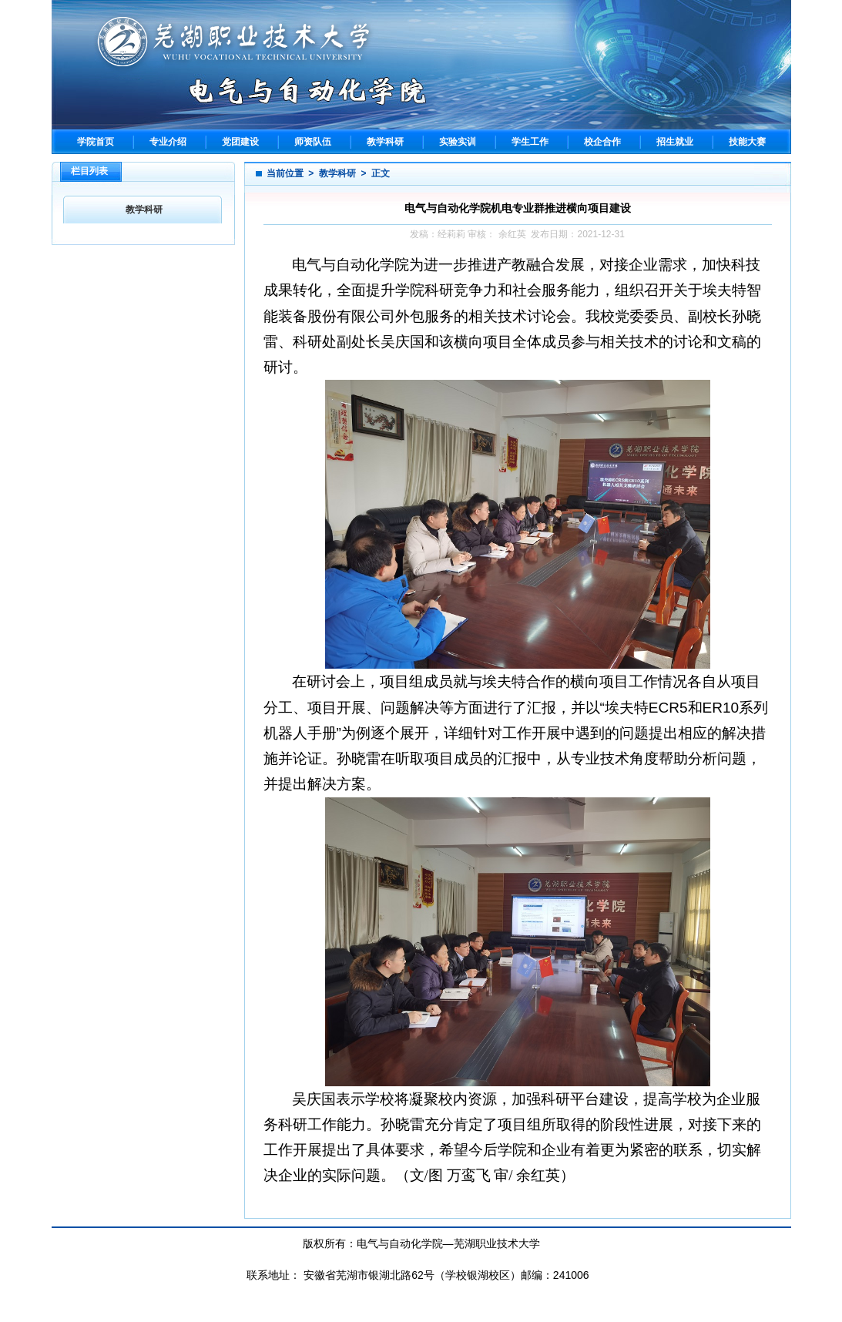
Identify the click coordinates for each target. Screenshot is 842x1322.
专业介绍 (167, 141)
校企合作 (602, 141)
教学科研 (385, 141)
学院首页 (95, 141)
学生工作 (530, 141)
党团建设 (240, 141)
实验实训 (457, 141)
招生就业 (674, 141)
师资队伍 (312, 141)
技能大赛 (747, 141)
